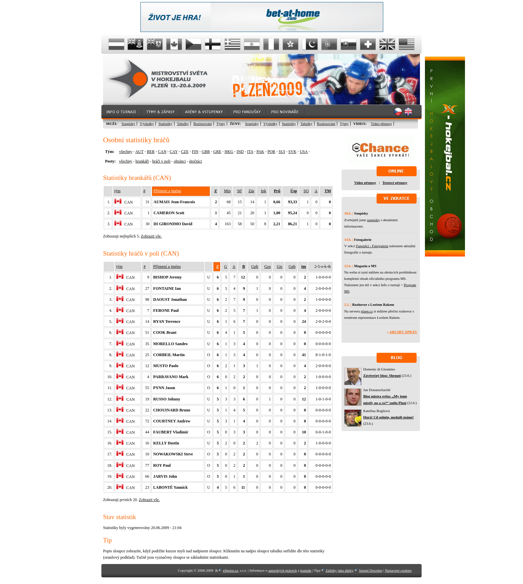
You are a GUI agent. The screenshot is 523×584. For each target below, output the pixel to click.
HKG (228, 151)
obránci (180, 161)
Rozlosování (202, 124)
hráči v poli (161, 161)
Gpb (292, 266)
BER (150, 151)
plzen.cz (367, 311)
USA (304, 151)
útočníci (195, 161)
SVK (293, 151)
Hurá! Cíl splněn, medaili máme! (388, 417)
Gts (280, 266)
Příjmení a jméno (167, 191)
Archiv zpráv (403, 332)
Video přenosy (381, 124)
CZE (185, 151)
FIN (195, 151)
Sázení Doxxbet (370, 570)
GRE (217, 151)
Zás (251, 191)
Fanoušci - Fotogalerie (372, 246)
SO (306, 191)
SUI (282, 151)
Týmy (220, 124)
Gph (254, 266)
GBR (206, 151)
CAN (162, 151)
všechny (125, 151)
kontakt (305, 570)
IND (239, 151)
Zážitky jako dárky (339, 570)
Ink (263, 191)
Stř (239, 191)
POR (271, 151)
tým (117, 191)
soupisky (373, 220)
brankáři (142, 161)
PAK (260, 151)
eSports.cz (230, 570)
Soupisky (128, 124)
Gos (268, 266)
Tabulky (183, 124)
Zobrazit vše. (151, 236)
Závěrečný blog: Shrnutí (382, 375)
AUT (139, 151)
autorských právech (282, 570)
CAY (174, 151)
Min (227, 191)
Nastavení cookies (398, 570)
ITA (250, 151)
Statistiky (165, 124)
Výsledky (147, 124)
